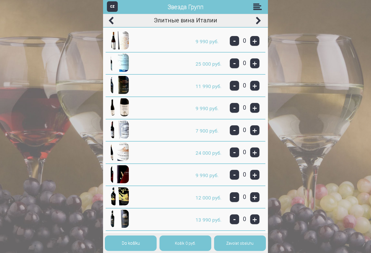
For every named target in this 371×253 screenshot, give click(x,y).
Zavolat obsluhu (240, 243)
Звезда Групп (185, 7)
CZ (112, 6)
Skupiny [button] (258, 6)
